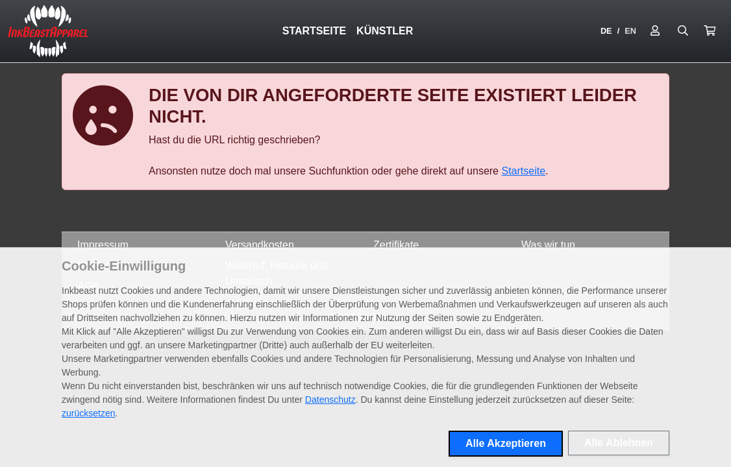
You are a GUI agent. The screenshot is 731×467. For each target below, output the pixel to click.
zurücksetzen (88, 413)
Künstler (384, 30)
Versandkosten (259, 244)
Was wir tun (548, 244)
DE (606, 31)
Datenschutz (330, 399)
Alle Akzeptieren (505, 443)
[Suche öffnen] (683, 31)
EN (630, 31)
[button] (709, 31)
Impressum (103, 244)
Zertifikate (396, 244)
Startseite (314, 30)
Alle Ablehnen (618, 442)
